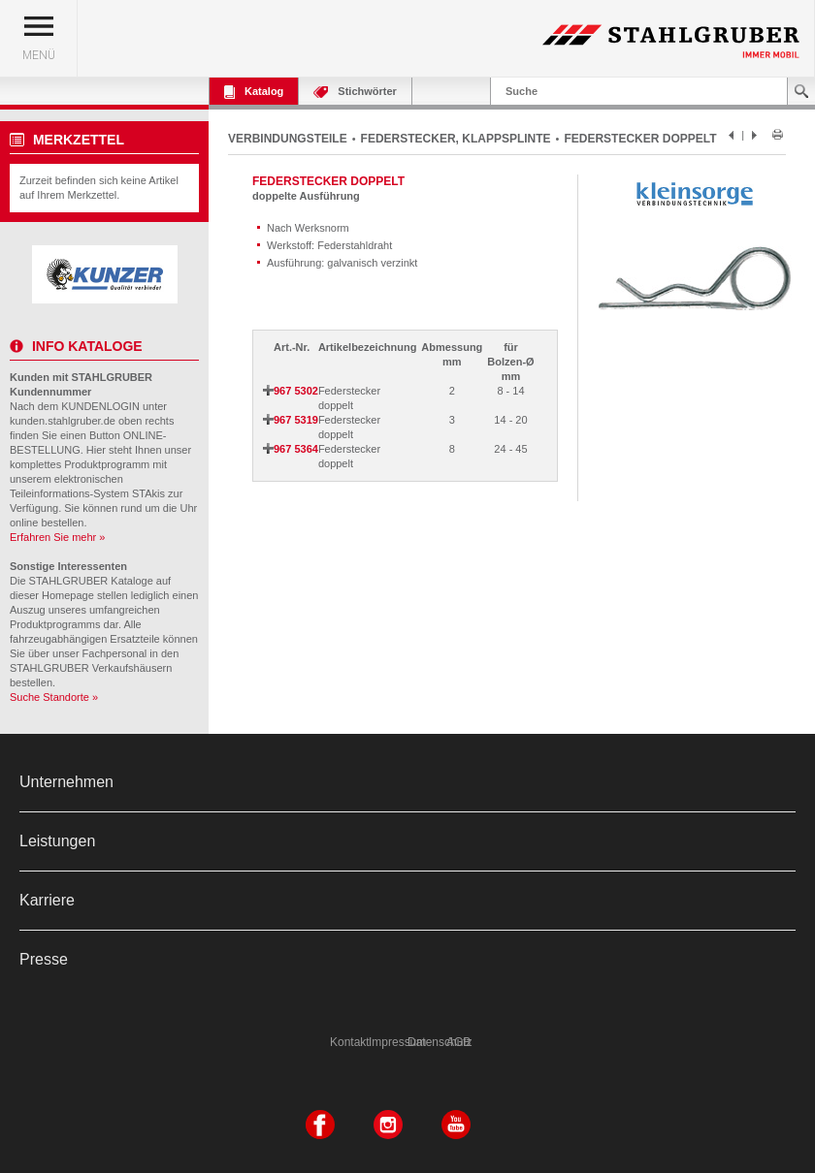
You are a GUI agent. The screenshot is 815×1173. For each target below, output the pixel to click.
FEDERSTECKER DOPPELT (640, 138)
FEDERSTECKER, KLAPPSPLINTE (456, 138)
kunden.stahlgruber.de (62, 421)
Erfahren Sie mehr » (57, 537)
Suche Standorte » (54, 697)
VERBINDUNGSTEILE (287, 138)
